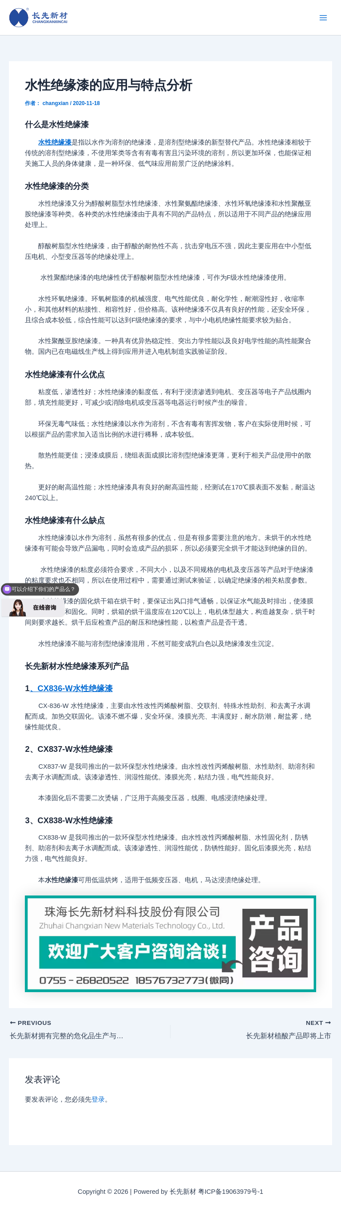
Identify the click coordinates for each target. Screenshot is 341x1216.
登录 (98, 1099)
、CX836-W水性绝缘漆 (71, 688)
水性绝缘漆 (54, 142)
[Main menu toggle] (323, 17)
